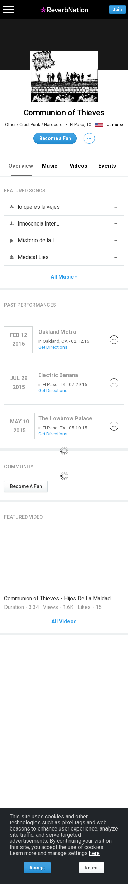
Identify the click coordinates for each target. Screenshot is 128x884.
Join (117, 9)
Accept (37, 867)
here (94, 853)
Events (107, 165)
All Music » (64, 277)
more (117, 124)
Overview (20, 165)
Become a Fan (55, 138)
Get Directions (52, 347)
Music (49, 165)
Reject (92, 867)
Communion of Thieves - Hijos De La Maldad (57, 598)
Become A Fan (26, 486)
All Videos (64, 622)
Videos (78, 165)
